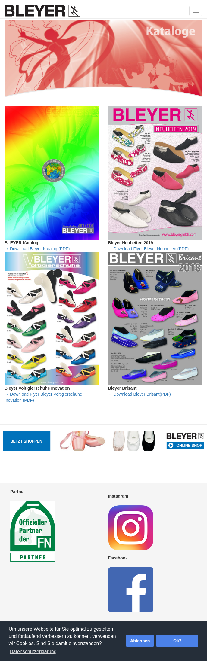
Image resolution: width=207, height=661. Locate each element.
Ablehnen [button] (140, 640)
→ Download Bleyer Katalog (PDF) (37, 248)
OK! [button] (177, 640)
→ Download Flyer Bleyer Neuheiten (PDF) (148, 248)
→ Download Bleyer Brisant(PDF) (139, 394)
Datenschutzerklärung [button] (33, 651)
